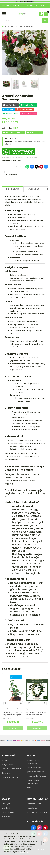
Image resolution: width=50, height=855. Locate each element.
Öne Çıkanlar (18, 5)
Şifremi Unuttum (9, 812)
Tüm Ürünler (6, 5)
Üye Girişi (6, 808)
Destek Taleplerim (10, 777)
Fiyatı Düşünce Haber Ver (13, 132)
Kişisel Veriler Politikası (36, 776)
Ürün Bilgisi (12, 189)
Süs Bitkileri (29, 5)
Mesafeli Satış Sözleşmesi (33, 761)
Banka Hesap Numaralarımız (33, 781)
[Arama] (45, 20)
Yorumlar (33, 189)
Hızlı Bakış (20, 703)
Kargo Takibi (7, 764)
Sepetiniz (6, 816)
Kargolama (32, 808)
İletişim (5, 760)
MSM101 (15, 128)
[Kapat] (43, 843)
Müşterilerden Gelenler (37, 812)
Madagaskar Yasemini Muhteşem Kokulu (36, 714)
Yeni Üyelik (6, 804)
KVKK (29, 787)
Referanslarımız (34, 804)
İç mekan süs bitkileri (24, 26)
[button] (5, 53)
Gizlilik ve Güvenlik (35, 767)
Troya (14, 138)
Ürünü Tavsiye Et (34, 132)
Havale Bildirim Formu (11, 769)
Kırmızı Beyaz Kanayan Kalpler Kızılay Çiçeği (12, 714)
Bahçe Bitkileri (41, 5)
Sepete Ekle (13, 728)
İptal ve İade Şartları (35, 771)
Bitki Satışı (7, 718)
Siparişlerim (7, 773)
